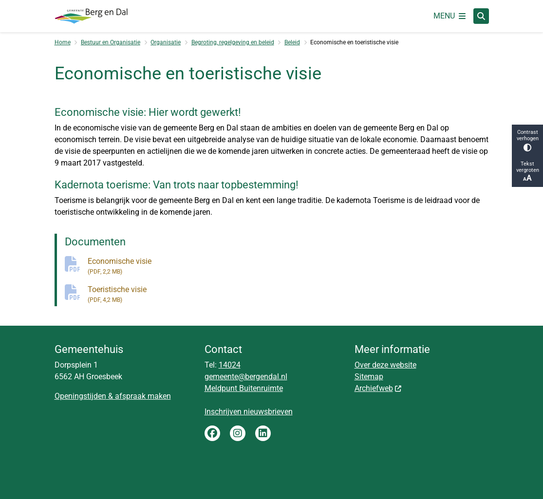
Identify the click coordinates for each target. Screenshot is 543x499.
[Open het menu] (449, 16)
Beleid (292, 42)
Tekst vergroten (527, 172)
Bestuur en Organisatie (110, 42)
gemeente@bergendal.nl (246, 376)
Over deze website (385, 365)
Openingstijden (80, 396)
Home (63, 42)
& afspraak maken (138, 396)
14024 (230, 365)
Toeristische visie (288, 294)
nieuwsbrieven (268, 411)
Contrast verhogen (527, 140)
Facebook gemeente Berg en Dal (212, 433)
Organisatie (165, 42)
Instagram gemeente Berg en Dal (237, 433)
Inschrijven (224, 411)
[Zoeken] (481, 15)
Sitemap (369, 376)
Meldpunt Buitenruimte (244, 388)
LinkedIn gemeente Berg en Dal (263, 433)
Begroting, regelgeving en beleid (232, 42)
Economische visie (288, 266)
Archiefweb (378, 388)
